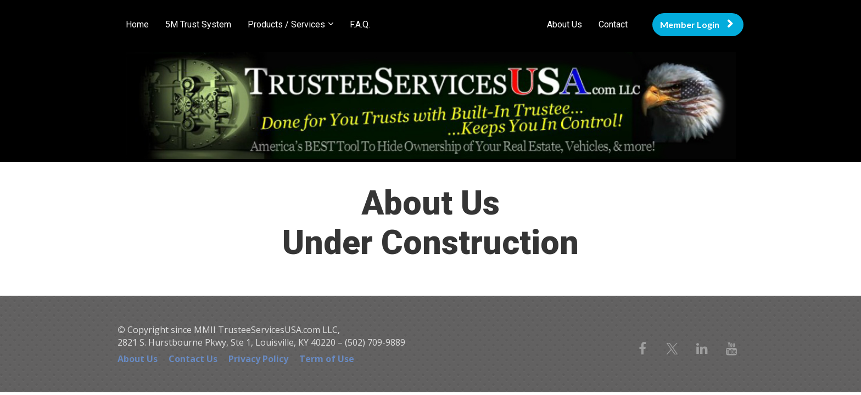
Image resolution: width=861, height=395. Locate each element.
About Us (564, 24)
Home (137, 24)
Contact (613, 24)
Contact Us (193, 359)
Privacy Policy (258, 359)
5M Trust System (198, 24)
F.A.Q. (360, 24)
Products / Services (286, 24)
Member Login (696, 24)
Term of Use (326, 359)
